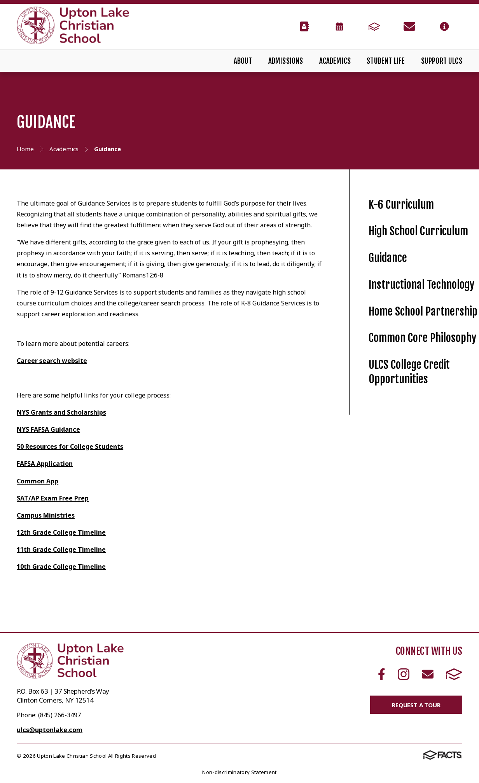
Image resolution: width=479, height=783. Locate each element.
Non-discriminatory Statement (239, 772)
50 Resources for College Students (70, 446)
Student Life (386, 61)
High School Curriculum (418, 231)
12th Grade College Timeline (61, 532)
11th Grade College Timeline (61, 549)
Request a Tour (416, 705)
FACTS (454, 674)
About (243, 61)
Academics (335, 61)
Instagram (403, 674)
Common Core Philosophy (422, 338)
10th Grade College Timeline (61, 566)
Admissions (285, 61)
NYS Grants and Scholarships (61, 412)
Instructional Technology (421, 284)
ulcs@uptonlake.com (49, 729)
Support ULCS (441, 61)
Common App (37, 481)
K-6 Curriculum (401, 204)
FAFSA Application (45, 463)
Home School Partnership (423, 311)
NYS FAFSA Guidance (48, 429)
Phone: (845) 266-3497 (49, 715)
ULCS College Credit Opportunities (409, 372)
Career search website (52, 360)
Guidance (388, 258)
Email (428, 674)
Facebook (381, 674)
